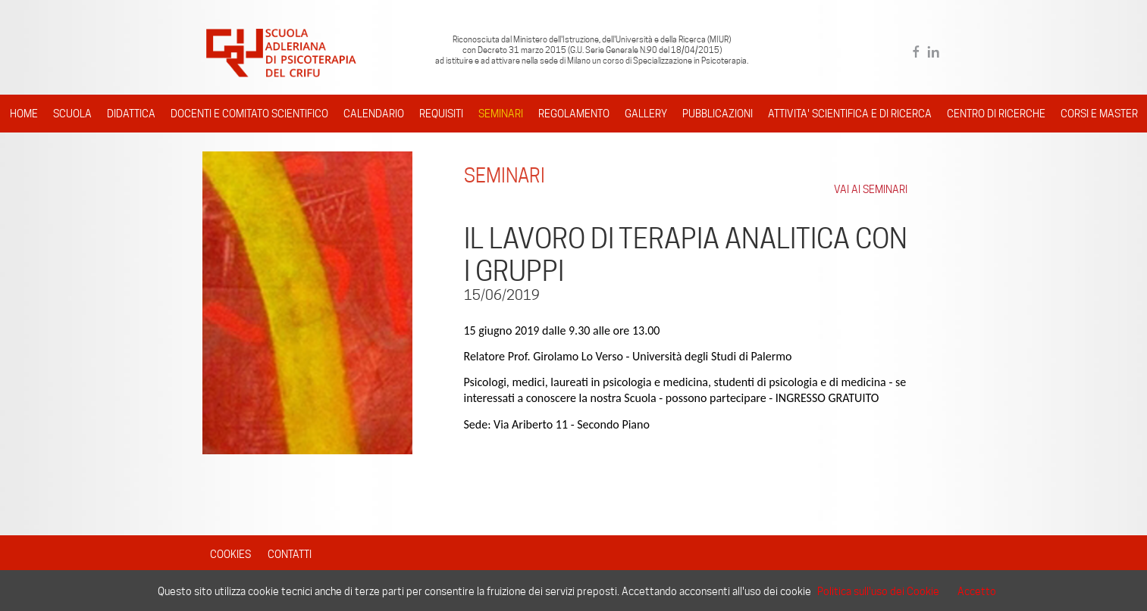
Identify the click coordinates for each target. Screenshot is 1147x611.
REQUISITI (441, 114)
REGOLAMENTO (574, 114)
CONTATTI (290, 554)
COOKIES (230, 554)
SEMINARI (500, 114)
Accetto (976, 591)
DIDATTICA (131, 114)
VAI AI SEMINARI (870, 189)
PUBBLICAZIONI (717, 114)
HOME (24, 114)
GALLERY (646, 114)
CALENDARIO (373, 114)
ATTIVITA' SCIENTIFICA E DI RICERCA (850, 114)
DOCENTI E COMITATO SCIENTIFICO (249, 114)
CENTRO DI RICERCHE (996, 114)
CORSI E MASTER (1099, 114)
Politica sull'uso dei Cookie (878, 591)
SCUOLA (72, 114)
